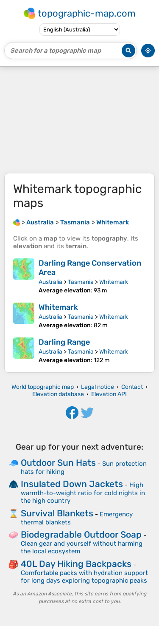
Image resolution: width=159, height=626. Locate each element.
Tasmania (81, 282)
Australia (50, 282)
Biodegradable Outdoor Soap (81, 534)
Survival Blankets (57, 513)
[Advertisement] (79, 119)
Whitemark (113, 282)
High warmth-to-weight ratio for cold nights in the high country (83, 492)
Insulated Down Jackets (72, 484)
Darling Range (64, 342)
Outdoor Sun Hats (58, 462)
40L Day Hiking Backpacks (76, 563)
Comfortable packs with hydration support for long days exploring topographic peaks (84, 576)
